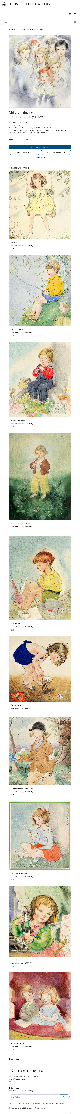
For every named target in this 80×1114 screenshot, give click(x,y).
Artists (17, 29)
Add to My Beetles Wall (56, 152)
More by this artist (24, 152)
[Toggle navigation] (75, 13)
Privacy (37, 1108)
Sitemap (43, 1108)
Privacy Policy (45, 1103)
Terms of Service (57, 1103)
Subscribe (65, 1096)
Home (11, 29)
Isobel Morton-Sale (28, 29)
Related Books (40, 157)
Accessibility (30, 1108)
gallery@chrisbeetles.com (17, 1079)
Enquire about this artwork (40, 147)
